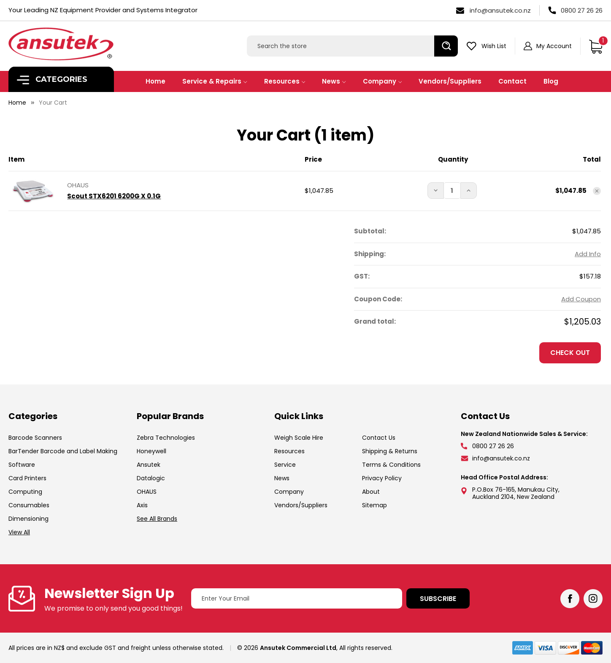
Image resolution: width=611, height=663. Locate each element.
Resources (285, 81)
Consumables (28, 505)
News (334, 81)
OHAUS (147, 491)
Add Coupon (581, 299)
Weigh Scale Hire (298, 437)
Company (382, 81)
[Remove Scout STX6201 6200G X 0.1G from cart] (597, 191)
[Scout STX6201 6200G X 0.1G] (452, 190)
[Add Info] (588, 254)
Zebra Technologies (166, 437)
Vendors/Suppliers (450, 81)
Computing (25, 491)
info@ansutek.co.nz (500, 10)
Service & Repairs (214, 81)
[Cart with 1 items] (595, 45)
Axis (142, 505)
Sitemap (374, 505)
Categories (52, 79)
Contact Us (378, 437)
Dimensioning (28, 518)
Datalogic (151, 478)
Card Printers (27, 478)
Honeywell (151, 451)
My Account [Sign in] (554, 46)
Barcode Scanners (35, 437)
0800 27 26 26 (582, 10)
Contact (512, 81)
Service (285, 464)
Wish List (493, 46)
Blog (550, 81)
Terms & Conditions (391, 464)
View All (19, 532)
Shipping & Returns (389, 451)
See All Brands (157, 518)
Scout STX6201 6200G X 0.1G (114, 196)
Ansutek (148, 464)
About (371, 491)
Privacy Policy (382, 478)
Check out (570, 352)
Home (155, 81)
